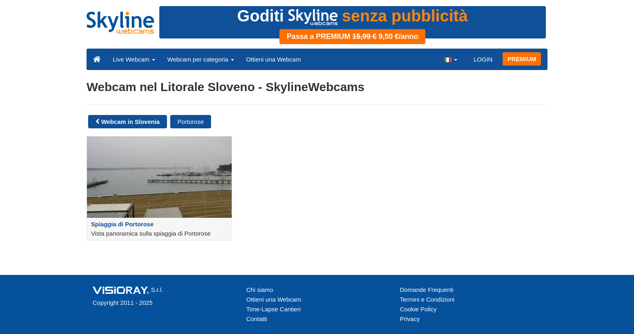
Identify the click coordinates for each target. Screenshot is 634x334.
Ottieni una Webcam (273, 59)
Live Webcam (134, 59)
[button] (450, 59)
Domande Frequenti (427, 289)
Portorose (191, 121)
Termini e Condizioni (427, 299)
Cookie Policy (418, 309)
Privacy (410, 318)
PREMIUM (521, 58)
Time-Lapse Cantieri (273, 309)
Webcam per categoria (200, 59)
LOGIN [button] (482, 59)
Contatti (256, 318)
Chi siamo (259, 289)
